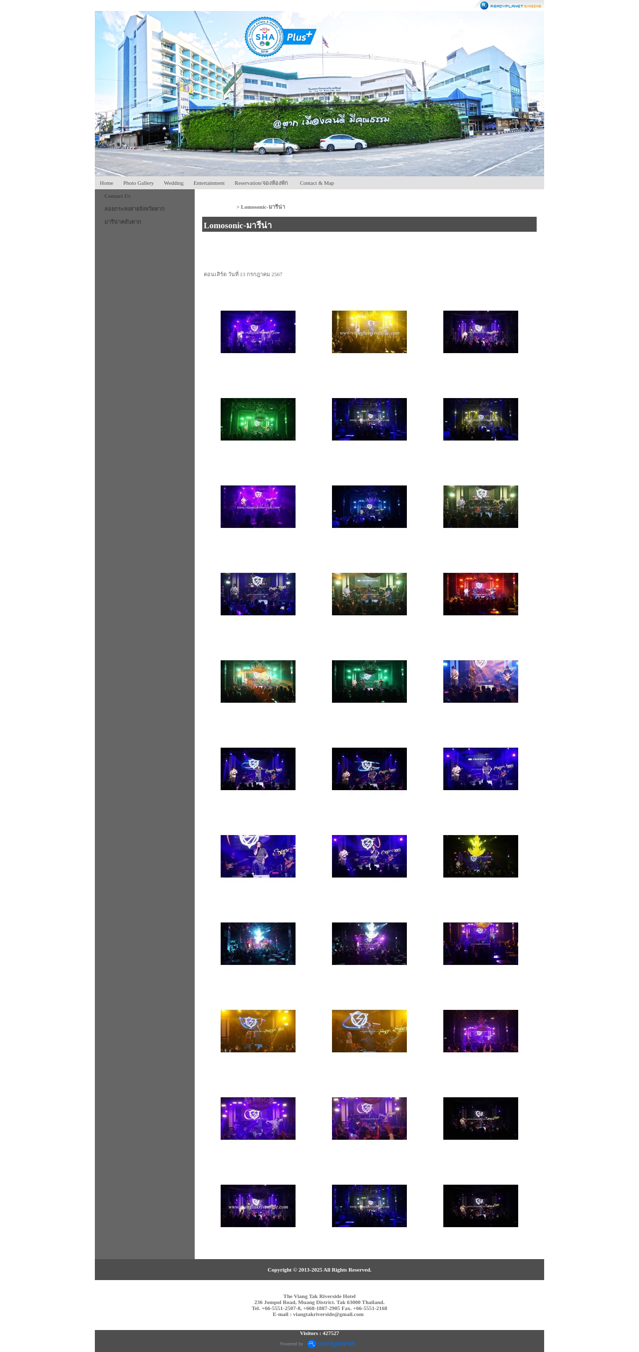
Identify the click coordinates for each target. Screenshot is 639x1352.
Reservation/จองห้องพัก (261, 183)
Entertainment (209, 183)
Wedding (173, 183)
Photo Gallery (138, 183)
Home (106, 183)
